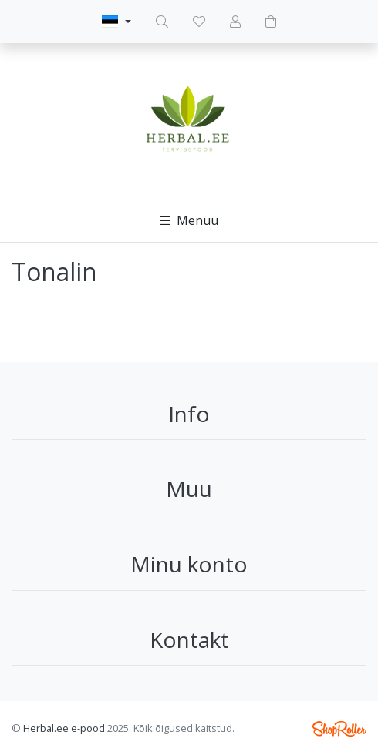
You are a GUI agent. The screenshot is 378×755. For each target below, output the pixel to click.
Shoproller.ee (339, 729)
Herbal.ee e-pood (64, 728)
